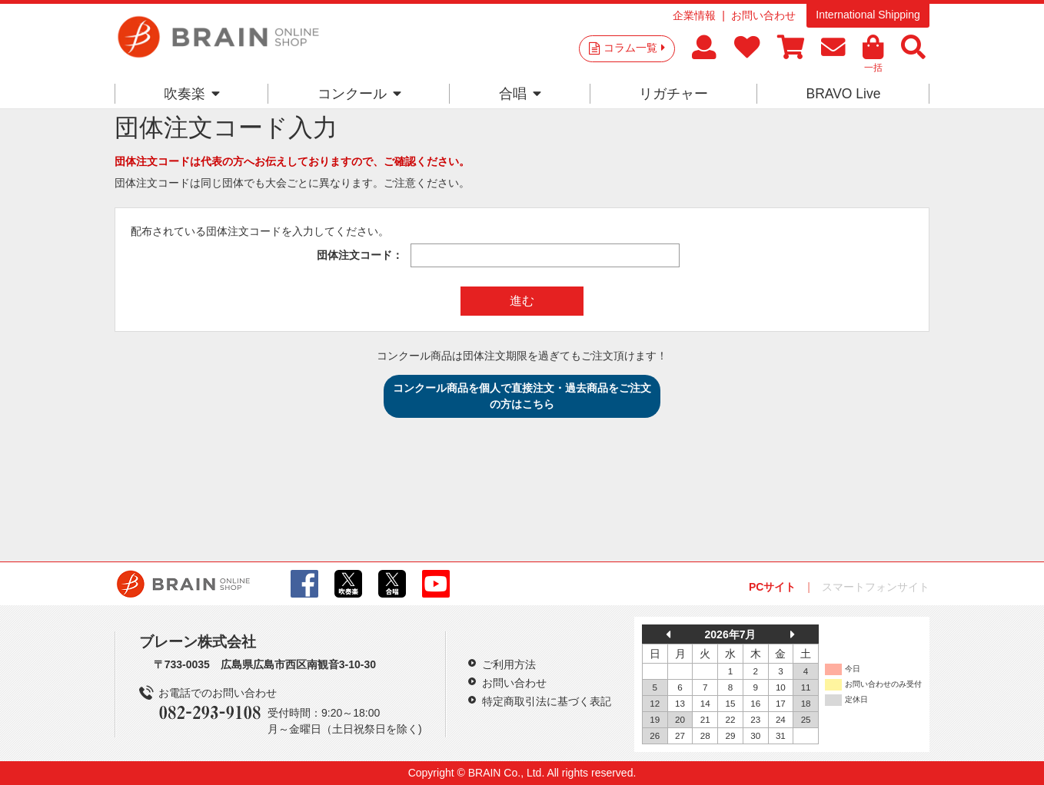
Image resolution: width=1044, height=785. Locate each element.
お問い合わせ (763, 15)
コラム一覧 (634, 47)
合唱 (520, 93)
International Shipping (867, 14)
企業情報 (694, 15)
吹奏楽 (192, 93)
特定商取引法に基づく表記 (546, 701)
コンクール (359, 93)
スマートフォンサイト (875, 587)
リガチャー (673, 93)
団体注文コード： (360, 255)
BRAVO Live (843, 93)
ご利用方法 (509, 664)
